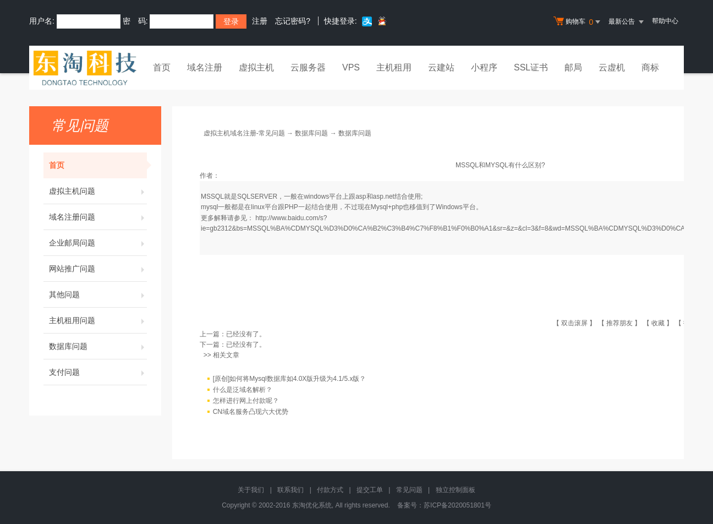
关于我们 (251, 490)
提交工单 (369, 490)
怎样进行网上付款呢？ (246, 401)
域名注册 (204, 67)
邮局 (573, 67)
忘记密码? (292, 21)
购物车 (578, 22)
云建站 (441, 67)
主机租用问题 (98, 320)
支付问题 (98, 372)
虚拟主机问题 (98, 191)
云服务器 (308, 67)
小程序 (484, 67)
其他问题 (98, 294)
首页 (162, 67)
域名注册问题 (98, 216)
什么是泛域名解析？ (242, 390)
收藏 (658, 323)
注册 (259, 21)
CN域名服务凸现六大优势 (250, 412)
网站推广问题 (98, 268)
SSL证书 (531, 67)
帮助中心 (665, 21)
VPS (351, 67)
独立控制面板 (455, 490)
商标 (650, 67)
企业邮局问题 (98, 242)
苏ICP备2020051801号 (457, 505)
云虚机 (612, 67)
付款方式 (330, 490)
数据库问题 (98, 346)
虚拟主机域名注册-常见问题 (244, 133)
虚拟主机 (256, 67)
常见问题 (409, 490)
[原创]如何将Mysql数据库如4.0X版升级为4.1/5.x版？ (289, 379)
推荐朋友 (619, 323)
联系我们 (290, 490)
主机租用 (394, 67)
